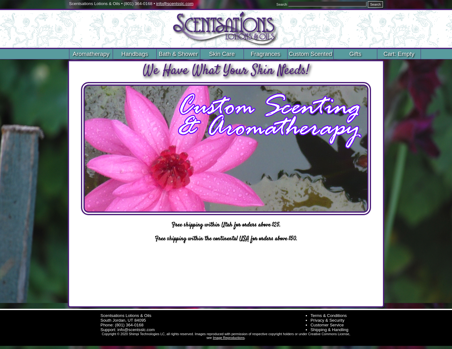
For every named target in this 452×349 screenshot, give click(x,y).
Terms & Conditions (328, 315)
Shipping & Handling (329, 329)
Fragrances (265, 54)
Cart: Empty (399, 54)
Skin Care (222, 54)
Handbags (134, 54)
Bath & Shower (178, 54)
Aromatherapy (91, 54)
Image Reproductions (229, 338)
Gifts (355, 54)
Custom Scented (310, 54)
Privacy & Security (327, 320)
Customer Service (327, 325)
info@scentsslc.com (175, 3)
